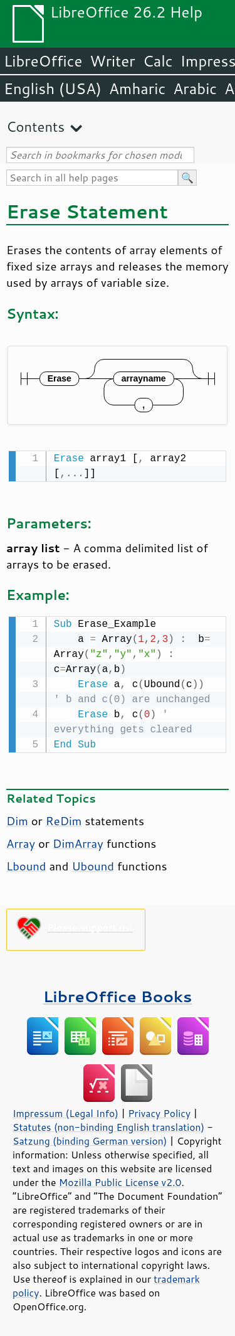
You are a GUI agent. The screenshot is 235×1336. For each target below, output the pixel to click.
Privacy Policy (159, 1111)
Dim (17, 818)
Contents (35, 126)
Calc (158, 61)
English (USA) (53, 88)
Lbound (26, 863)
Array (20, 841)
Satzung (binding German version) (90, 1138)
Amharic (137, 88)
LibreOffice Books (117, 994)
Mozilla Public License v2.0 (120, 1180)
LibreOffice (43, 61)
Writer (112, 61)
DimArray (78, 841)
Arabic (195, 88)
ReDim (64, 818)
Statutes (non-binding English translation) (108, 1124)
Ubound (92, 863)
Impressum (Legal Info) (65, 1111)
